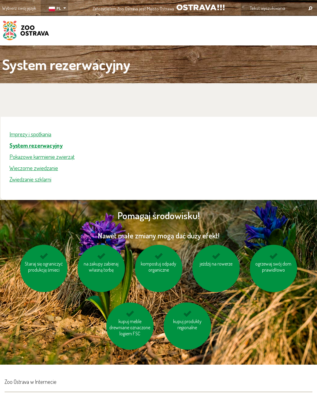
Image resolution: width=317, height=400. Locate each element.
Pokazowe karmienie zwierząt (42, 156)
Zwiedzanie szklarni (30, 179)
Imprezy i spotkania (30, 134)
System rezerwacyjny (36, 145)
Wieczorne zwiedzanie (33, 168)
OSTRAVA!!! (200, 7)
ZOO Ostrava (26, 31)
